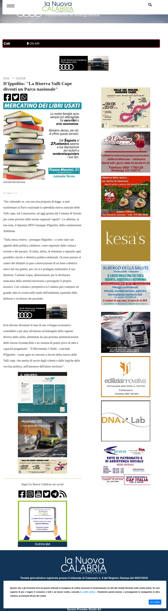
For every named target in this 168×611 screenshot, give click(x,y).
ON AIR (33, 43)
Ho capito (155, 602)
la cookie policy (88, 592)
